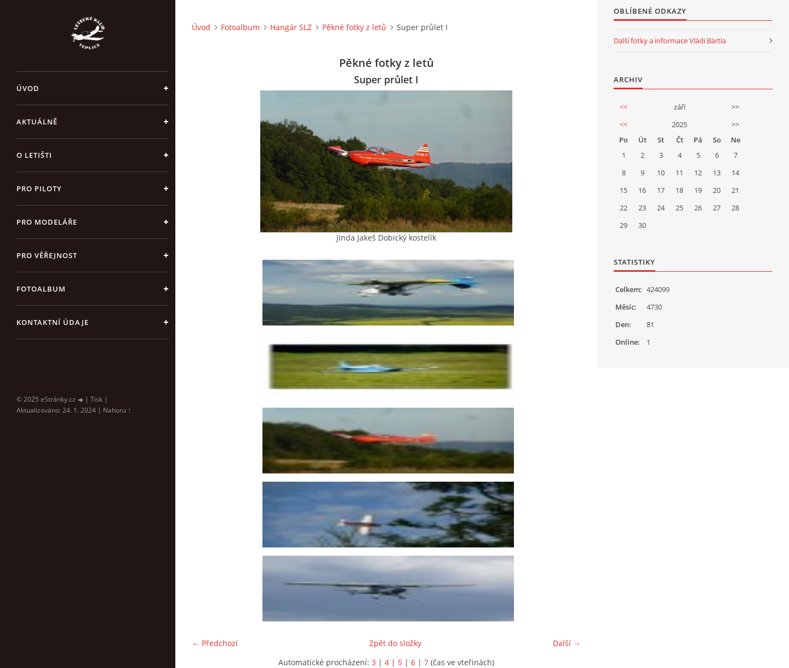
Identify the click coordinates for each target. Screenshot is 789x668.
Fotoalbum (41, 289)
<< (623, 107)
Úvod (27, 88)
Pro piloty (39, 188)
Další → (567, 643)
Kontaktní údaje (52, 322)
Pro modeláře (46, 222)
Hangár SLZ (291, 27)
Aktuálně (37, 122)
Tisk (96, 399)
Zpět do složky (395, 643)
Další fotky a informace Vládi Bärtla (670, 40)
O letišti (34, 155)
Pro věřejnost (46, 255)
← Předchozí (215, 643)
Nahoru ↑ (117, 410)
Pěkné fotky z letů (354, 27)
